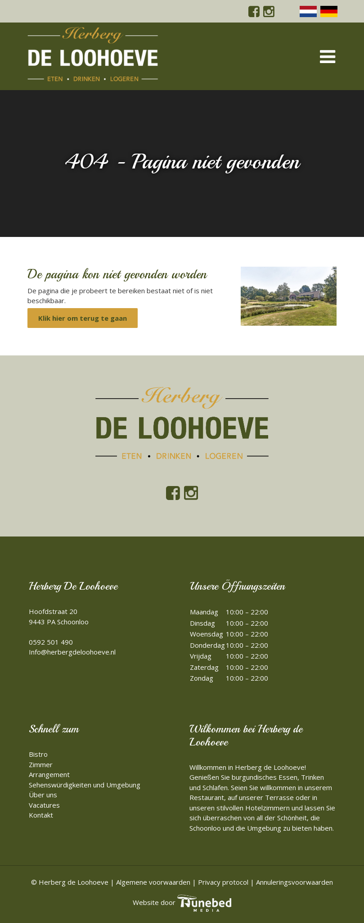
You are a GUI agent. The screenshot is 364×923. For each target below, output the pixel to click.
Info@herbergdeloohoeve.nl (72, 651)
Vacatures (44, 804)
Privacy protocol (223, 882)
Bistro (38, 754)
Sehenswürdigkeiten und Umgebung (84, 784)
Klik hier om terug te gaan (82, 318)
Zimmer (41, 764)
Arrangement (49, 774)
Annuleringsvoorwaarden (294, 882)
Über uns (43, 794)
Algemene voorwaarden (153, 882)
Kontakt (41, 814)
